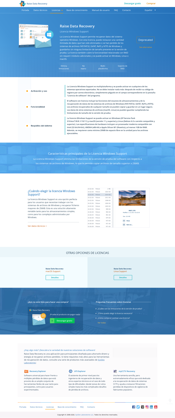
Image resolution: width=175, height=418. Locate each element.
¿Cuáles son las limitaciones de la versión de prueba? (120, 309)
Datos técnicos (40, 10)
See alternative (145, 47)
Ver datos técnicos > (37, 226)
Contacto (126, 10)
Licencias (56, 10)
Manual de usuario (101, 10)
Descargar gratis (132, 3)
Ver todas (102, 323)
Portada (25, 10)
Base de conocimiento (77, 10)
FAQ (116, 10)
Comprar (151, 3)
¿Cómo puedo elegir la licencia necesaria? (115, 313)
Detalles (62, 277)
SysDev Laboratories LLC (84, 415)
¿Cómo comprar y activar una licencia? (114, 318)
